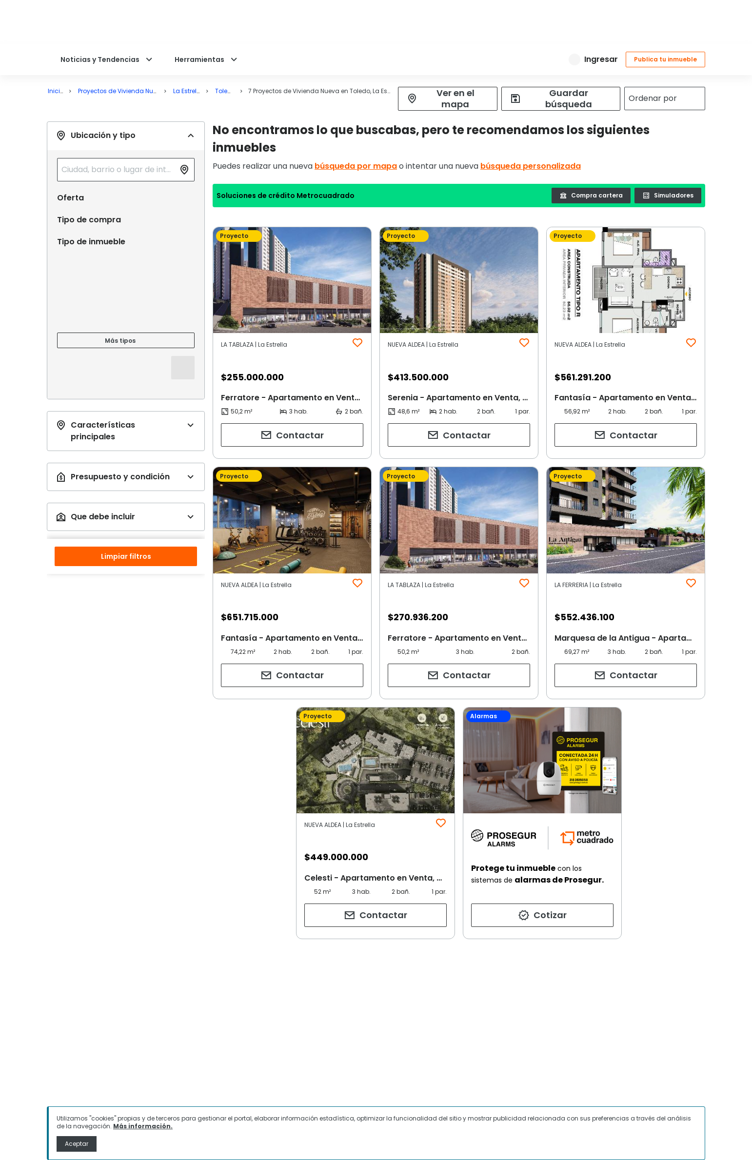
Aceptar (76, 1144)
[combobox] (118, 170)
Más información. (143, 1126)
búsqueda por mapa (356, 166)
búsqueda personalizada (530, 166)
